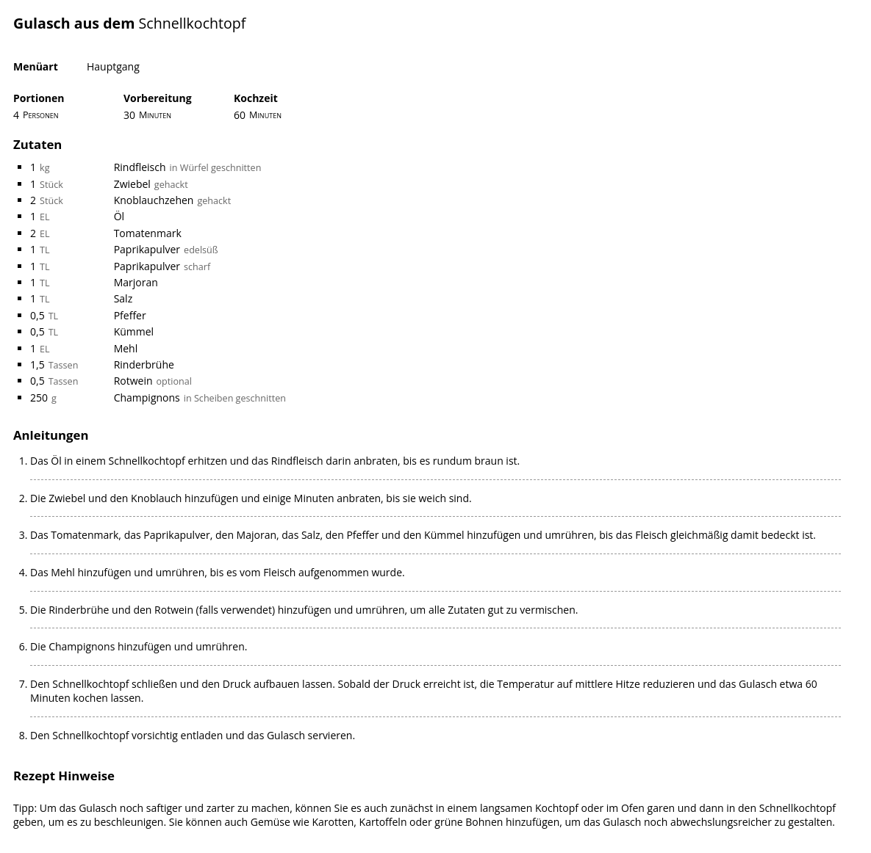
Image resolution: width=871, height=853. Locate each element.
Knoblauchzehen (154, 200)
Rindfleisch (140, 167)
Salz (123, 298)
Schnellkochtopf (192, 23)
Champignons (147, 397)
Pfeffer (130, 315)
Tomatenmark (148, 233)
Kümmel (134, 331)
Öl (119, 216)
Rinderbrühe (144, 364)
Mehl (126, 348)
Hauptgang (113, 66)
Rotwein (133, 381)
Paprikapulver (147, 249)
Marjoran (136, 282)
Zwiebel (132, 184)
